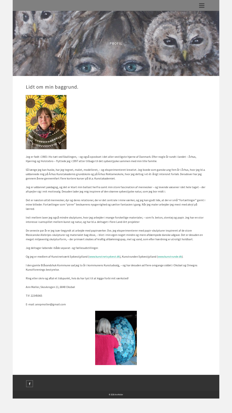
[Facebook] (29, 383)
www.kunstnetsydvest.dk (104, 256)
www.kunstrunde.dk (170, 256)
